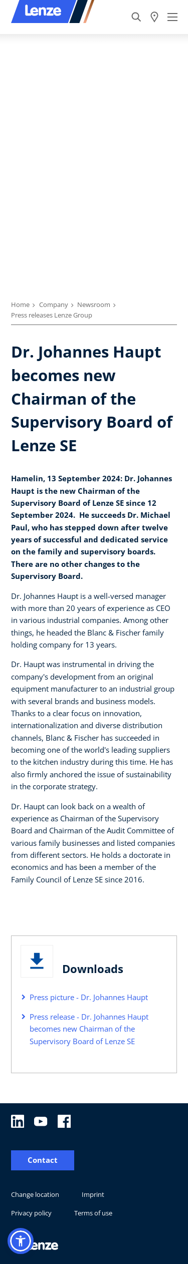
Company (53, 304)
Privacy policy (31, 1212)
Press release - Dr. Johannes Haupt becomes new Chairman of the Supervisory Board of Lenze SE (89, 1029)
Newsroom (93, 304)
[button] (20, 1240)
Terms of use (93, 1212)
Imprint (93, 1194)
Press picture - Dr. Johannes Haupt (89, 997)
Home (20, 304)
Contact (43, 1160)
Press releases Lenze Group (51, 315)
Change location (35, 1194)
